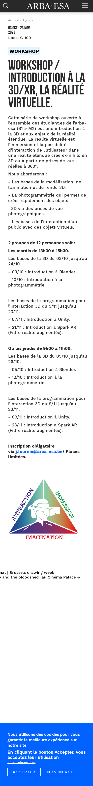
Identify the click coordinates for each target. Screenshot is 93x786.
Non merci (59, 773)
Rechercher (6, 6)
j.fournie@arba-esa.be (39, 451)
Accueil (13, 20)
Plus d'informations (21, 764)
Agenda (28, 20)
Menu (86, 3)
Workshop (24, 51)
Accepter (24, 773)
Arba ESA (51, 6)
